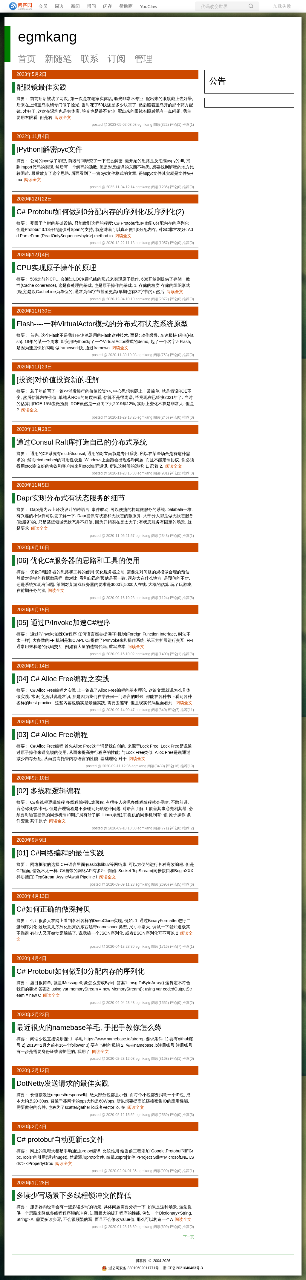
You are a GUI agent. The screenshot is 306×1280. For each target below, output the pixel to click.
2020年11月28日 (34, 429)
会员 (43, 6)
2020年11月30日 (34, 310)
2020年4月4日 (31, 958)
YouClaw (148, 6)
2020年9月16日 (32, 547)
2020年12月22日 (34, 198)
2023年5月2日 (31, 74)
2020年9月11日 (32, 721)
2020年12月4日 (32, 254)
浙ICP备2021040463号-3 (183, 1268)
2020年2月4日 (31, 1126)
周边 (59, 6)
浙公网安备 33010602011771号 (130, 1268)
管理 (143, 59)
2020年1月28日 (32, 1182)
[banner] (18, 6)
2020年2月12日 (32, 1070)
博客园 (141, 1261)
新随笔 (58, 59)
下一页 (188, 1237)
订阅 (117, 59)
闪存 (107, 6)
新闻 (75, 6)
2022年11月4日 (32, 136)
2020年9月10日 (32, 777)
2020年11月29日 (34, 366)
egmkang (47, 37)
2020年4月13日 (32, 896)
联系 (90, 59)
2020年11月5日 (32, 485)
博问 (91, 6)
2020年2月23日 (32, 1014)
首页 (27, 59)
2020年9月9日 (31, 840)
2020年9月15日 (32, 609)
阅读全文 (62, 117)
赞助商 (126, 6)
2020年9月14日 (32, 665)
